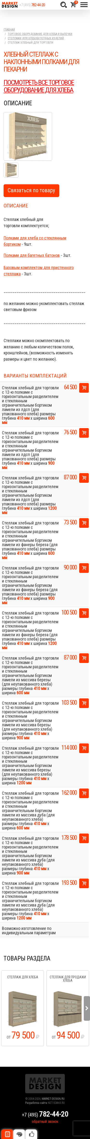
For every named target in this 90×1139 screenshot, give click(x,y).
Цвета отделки (19, 1134)
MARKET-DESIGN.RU (53, 1098)
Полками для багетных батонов (32, 255)
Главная (9, 29)
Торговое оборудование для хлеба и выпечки (40, 34)
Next (87, 1008)
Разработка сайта (36, 1103)
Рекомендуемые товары (31, 1134)
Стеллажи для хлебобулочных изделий (36, 38)
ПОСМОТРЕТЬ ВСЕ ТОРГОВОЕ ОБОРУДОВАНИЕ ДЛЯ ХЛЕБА (39, 86)
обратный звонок (45, 1121)
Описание (7, 1134)
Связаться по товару (31, 190)
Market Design (9, 5)
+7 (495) (32, 4)
